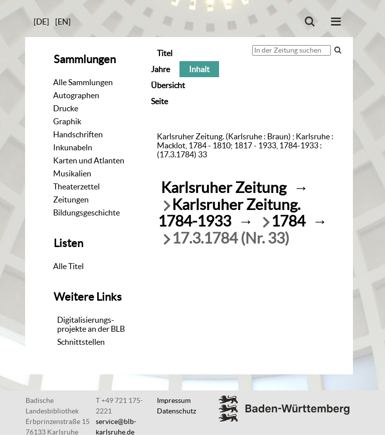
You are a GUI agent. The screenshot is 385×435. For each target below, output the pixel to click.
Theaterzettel (76, 186)
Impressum (173, 400)
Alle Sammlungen (83, 82)
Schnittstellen (81, 341)
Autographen (76, 95)
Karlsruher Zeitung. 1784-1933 (229, 213)
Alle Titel (68, 266)
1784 (288, 221)
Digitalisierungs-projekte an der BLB (91, 324)
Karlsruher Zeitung (223, 187)
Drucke (65, 108)
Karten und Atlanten (88, 160)
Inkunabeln (72, 147)
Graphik (67, 121)
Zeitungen (71, 199)
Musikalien (72, 173)
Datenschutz (176, 411)
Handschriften (78, 134)
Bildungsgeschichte (86, 212)
